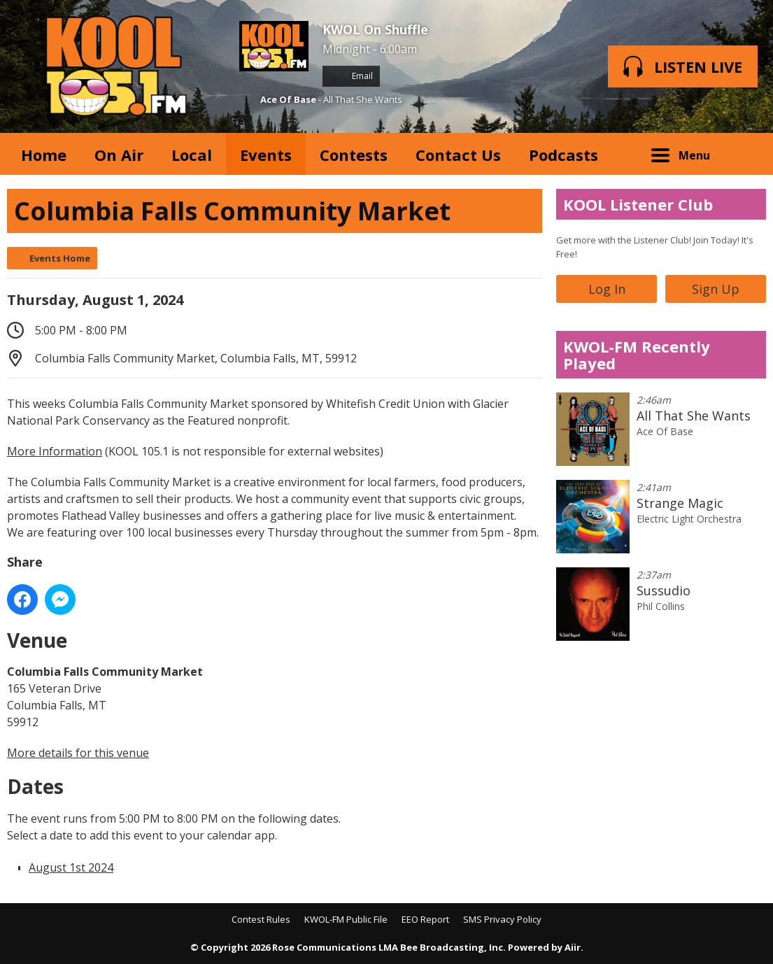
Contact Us (458, 154)
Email (351, 76)
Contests (354, 154)
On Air (118, 154)
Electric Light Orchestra (689, 518)
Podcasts (563, 154)
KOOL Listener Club (638, 204)
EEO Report (425, 919)
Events (266, 154)
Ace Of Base (288, 99)
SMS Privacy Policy (502, 919)
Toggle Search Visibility (745, 154)
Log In (606, 289)
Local (191, 154)
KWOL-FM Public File (346, 919)
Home (43, 154)
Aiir (573, 947)
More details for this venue (78, 752)
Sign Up (715, 289)
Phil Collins (661, 606)
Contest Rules (261, 919)
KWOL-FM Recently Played (636, 355)
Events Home (59, 258)
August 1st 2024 (71, 867)
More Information (54, 451)
